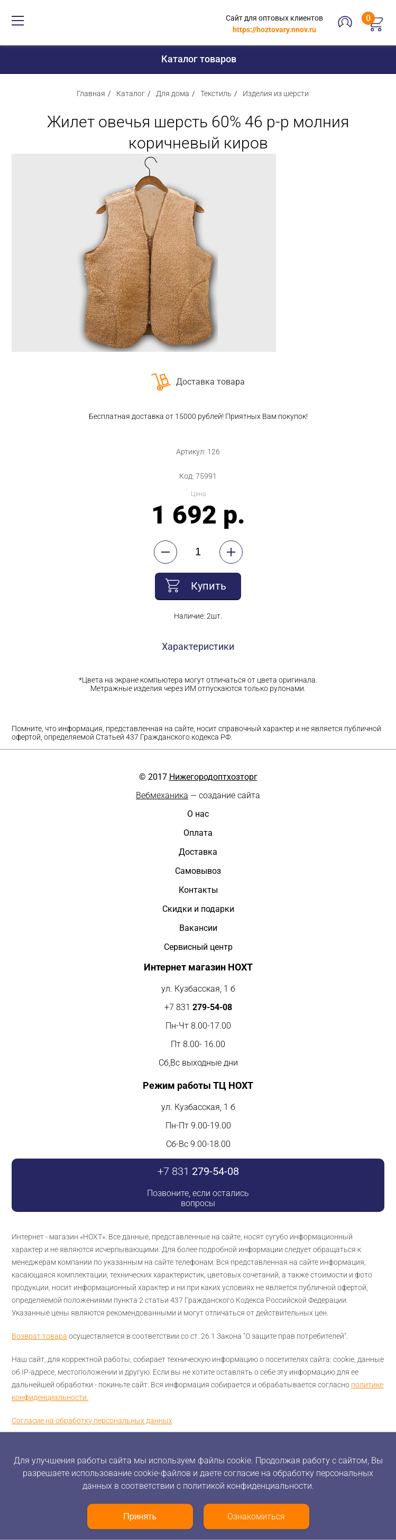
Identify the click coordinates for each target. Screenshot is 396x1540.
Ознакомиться (256, 1516)
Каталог (130, 93)
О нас (198, 814)
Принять (139, 1516)
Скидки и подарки (198, 909)
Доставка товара (210, 382)
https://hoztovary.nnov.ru (274, 29)
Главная (91, 93)
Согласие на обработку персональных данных (92, 1420)
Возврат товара (39, 1336)
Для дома (172, 93)
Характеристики (198, 646)
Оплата (198, 833)
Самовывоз (198, 871)
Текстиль (216, 93)
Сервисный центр (198, 947)
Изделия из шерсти (276, 93)
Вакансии (198, 928)
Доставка (198, 852)
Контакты (198, 890)
